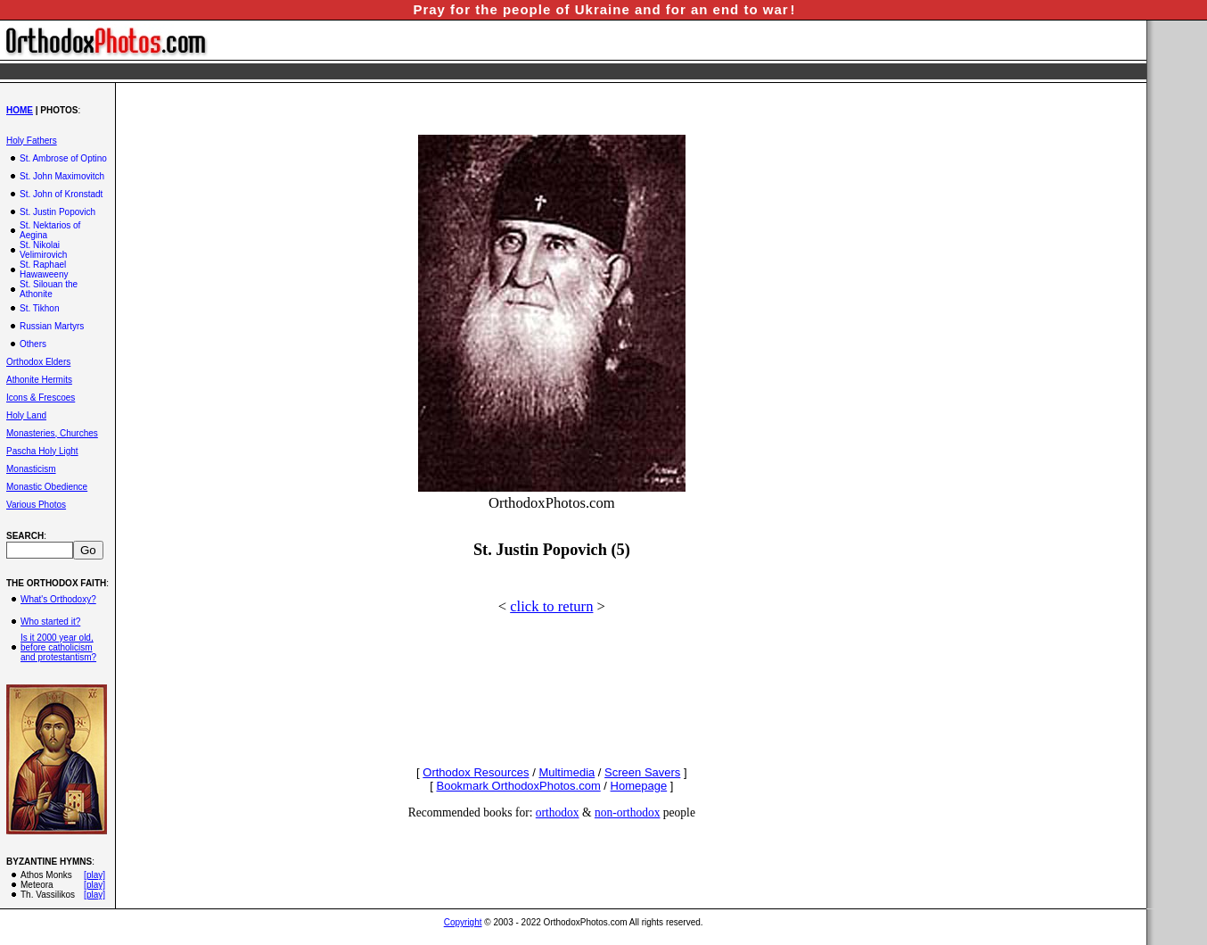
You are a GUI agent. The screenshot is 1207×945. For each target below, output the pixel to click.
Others (33, 344)
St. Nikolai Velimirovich (43, 250)
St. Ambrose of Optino (63, 158)
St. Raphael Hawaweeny (44, 269)
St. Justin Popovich (57, 212)
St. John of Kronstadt (61, 194)
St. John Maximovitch (62, 176)
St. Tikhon (39, 308)
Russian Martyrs (52, 326)
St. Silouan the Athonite (49, 289)
